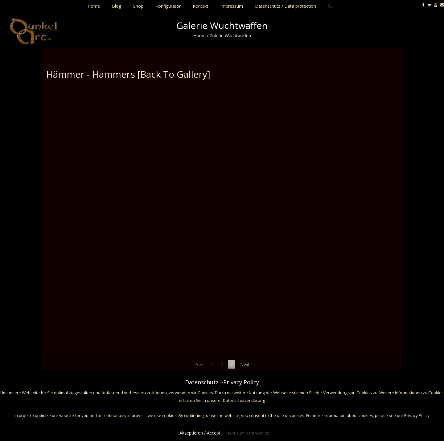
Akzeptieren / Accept (199, 433)
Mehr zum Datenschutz (247, 433)
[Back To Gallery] (174, 74)
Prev (198, 364)
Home (199, 36)
